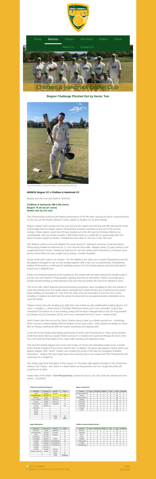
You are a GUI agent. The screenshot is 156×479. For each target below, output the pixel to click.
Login (127, 466)
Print (30, 466)
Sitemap (40, 466)
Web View (125, 469)
